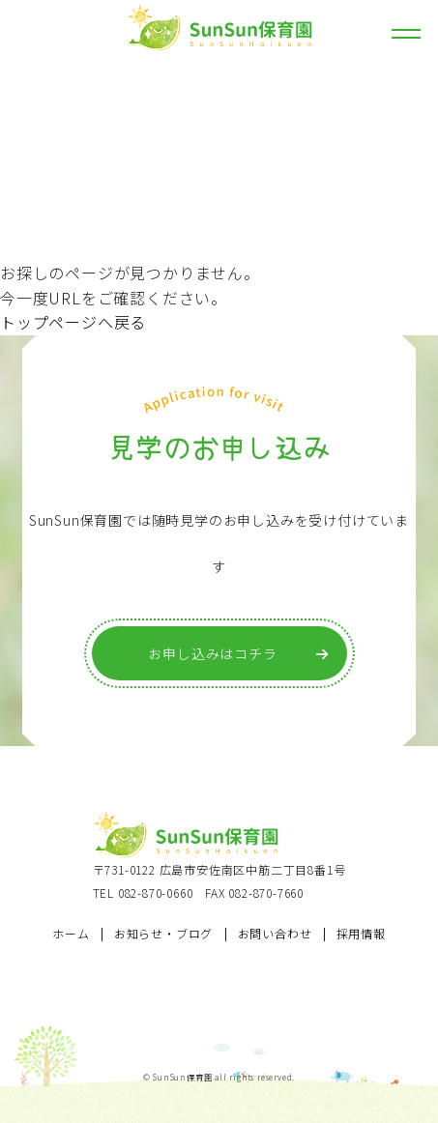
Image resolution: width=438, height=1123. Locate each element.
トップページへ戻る (73, 321)
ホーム (70, 933)
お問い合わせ (275, 933)
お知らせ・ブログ (163, 933)
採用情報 (361, 933)
